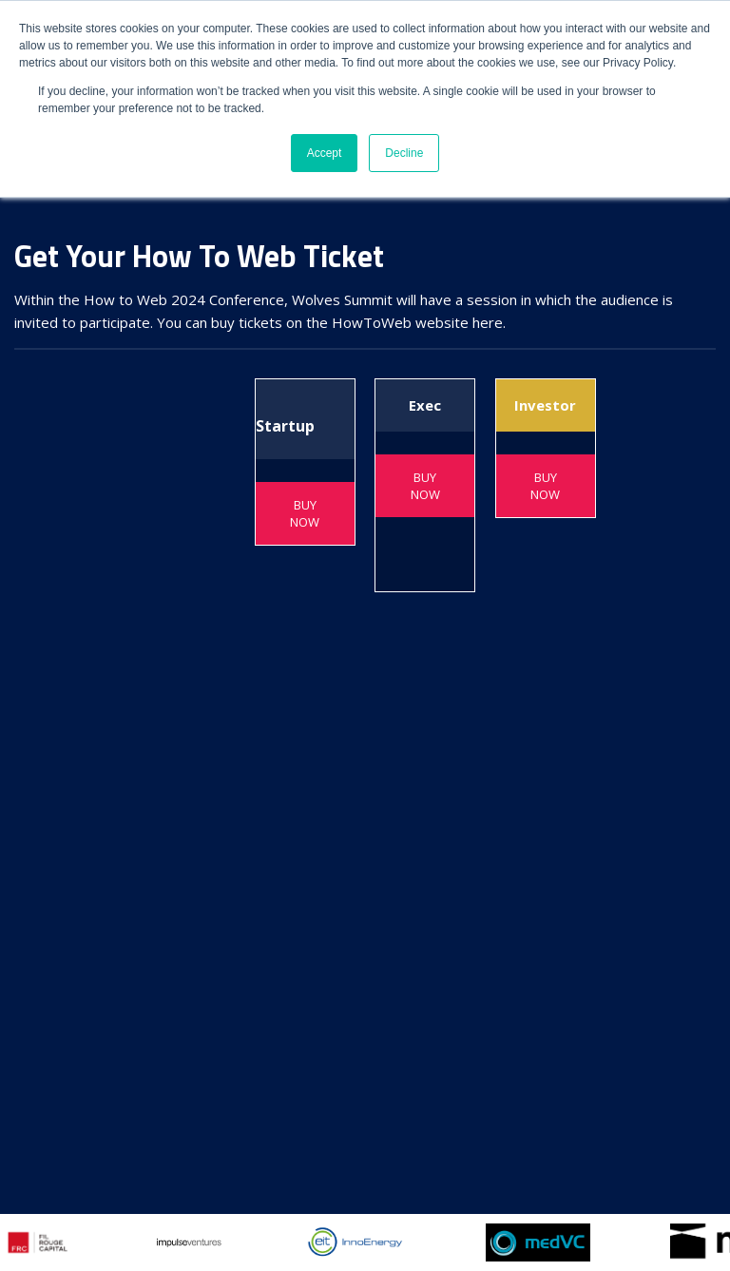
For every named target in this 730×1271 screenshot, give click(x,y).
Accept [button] (324, 153)
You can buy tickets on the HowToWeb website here (330, 322)
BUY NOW (304, 513)
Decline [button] (404, 153)
